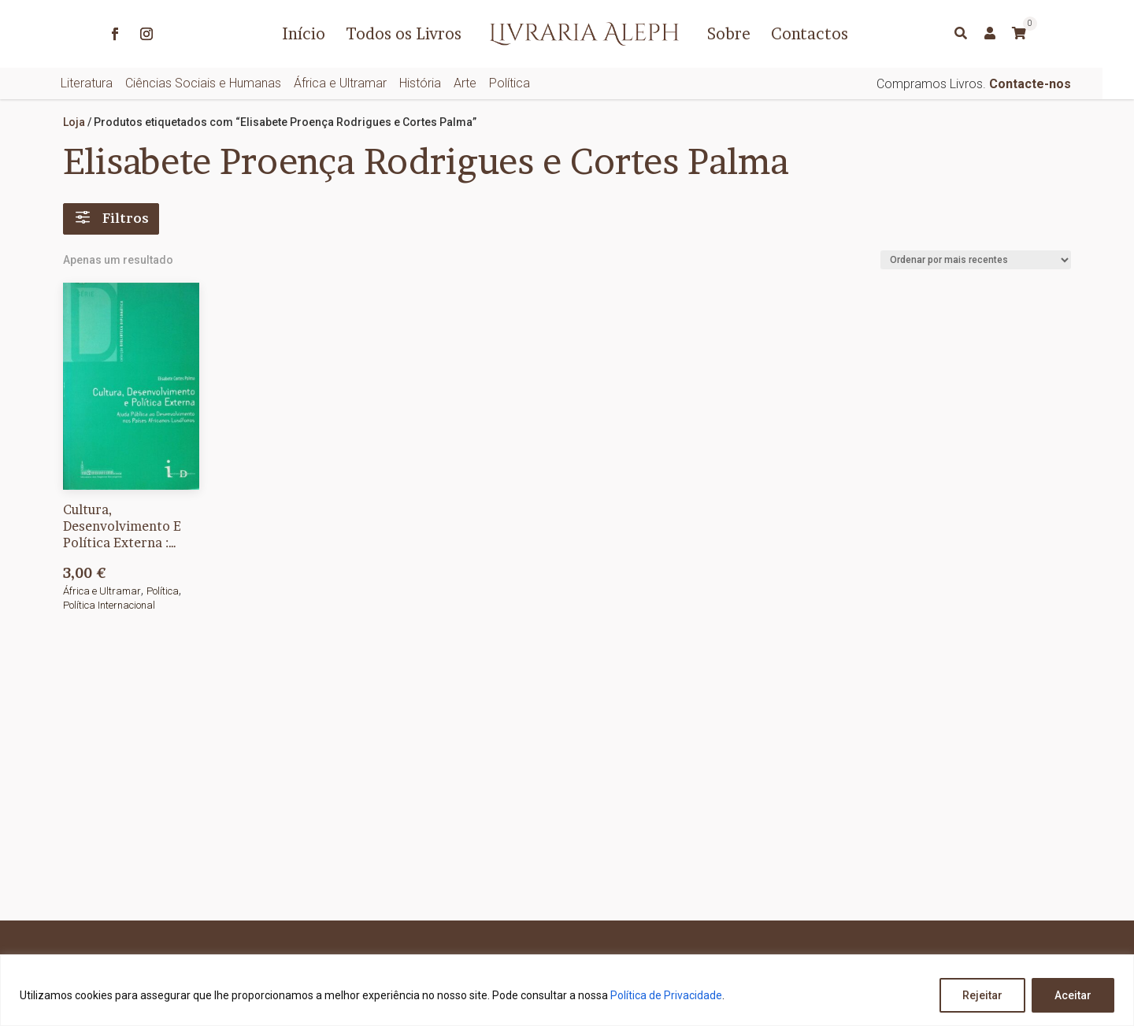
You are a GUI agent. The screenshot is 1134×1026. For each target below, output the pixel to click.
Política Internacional (109, 605)
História (420, 83)
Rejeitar (982, 995)
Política (509, 83)
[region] (567, 990)
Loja (74, 122)
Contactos (809, 33)
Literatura (87, 83)
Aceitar (1072, 995)
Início (303, 33)
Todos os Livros (403, 33)
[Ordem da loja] (975, 259)
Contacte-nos (1030, 83)
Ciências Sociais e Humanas (203, 83)
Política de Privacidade (666, 995)
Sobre (728, 33)
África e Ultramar (340, 83)
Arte (465, 83)
